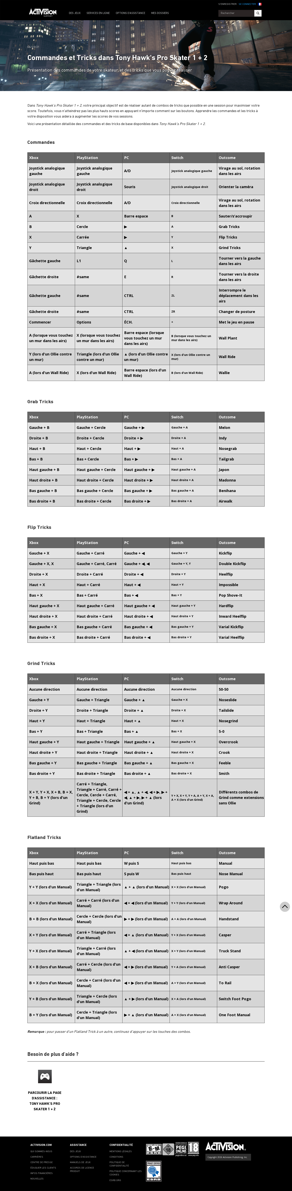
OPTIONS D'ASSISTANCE (130, 13)
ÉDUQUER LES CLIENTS (43, 1168)
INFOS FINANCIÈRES (41, 1173)
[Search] (258, 13)
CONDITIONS (116, 1157)
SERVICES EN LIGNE (98, 13)
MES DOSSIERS (160, 13)
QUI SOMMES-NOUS (41, 1151)
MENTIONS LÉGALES (121, 1151)
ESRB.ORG (115, 1180)
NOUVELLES (37, 1179)
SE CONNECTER (247, 4)
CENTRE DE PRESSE (41, 1162)
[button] (260, 4)
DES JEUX (75, 13)
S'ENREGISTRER (227, 4)
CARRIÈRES (36, 1157)
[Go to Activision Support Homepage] (45, 13)
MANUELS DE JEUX (80, 1162)
